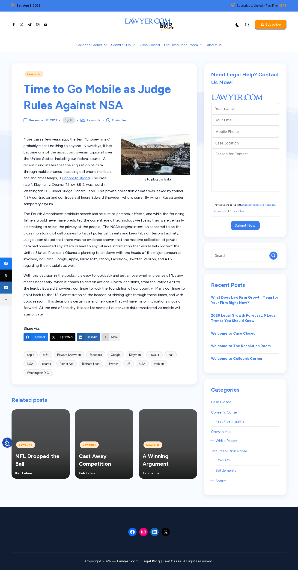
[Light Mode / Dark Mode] (237, 24)
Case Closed (221, 402)
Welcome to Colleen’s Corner (237, 358)
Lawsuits (34, 74)
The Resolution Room (229, 451)
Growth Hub (221, 431)
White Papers (227, 440)
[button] (270, 25)
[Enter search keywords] (245, 255)
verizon (159, 364)
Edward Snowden (69, 355)
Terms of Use (220, 211)
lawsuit (154, 355)
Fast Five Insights (230, 421)
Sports (221, 481)
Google (115, 355)
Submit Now (245, 225)
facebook (96, 355)
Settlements (226, 470)
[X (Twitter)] (62, 337)
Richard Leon (91, 364)
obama (46, 364)
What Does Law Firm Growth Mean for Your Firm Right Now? (244, 300)
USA (142, 364)
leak (170, 355)
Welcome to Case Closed (233, 333)
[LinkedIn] (88, 337)
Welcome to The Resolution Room (241, 346)
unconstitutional (76, 178)
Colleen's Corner (224, 412)
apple (30, 355)
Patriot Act (66, 364)
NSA (30, 364)
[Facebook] (36, 337)
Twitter (113, 364)
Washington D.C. (38, 373)
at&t (45, 355)
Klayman (135, 355)
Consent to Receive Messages (259, 204)
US (129, 364)
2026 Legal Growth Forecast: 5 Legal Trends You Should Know (244, 318)
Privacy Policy (236, 211)
